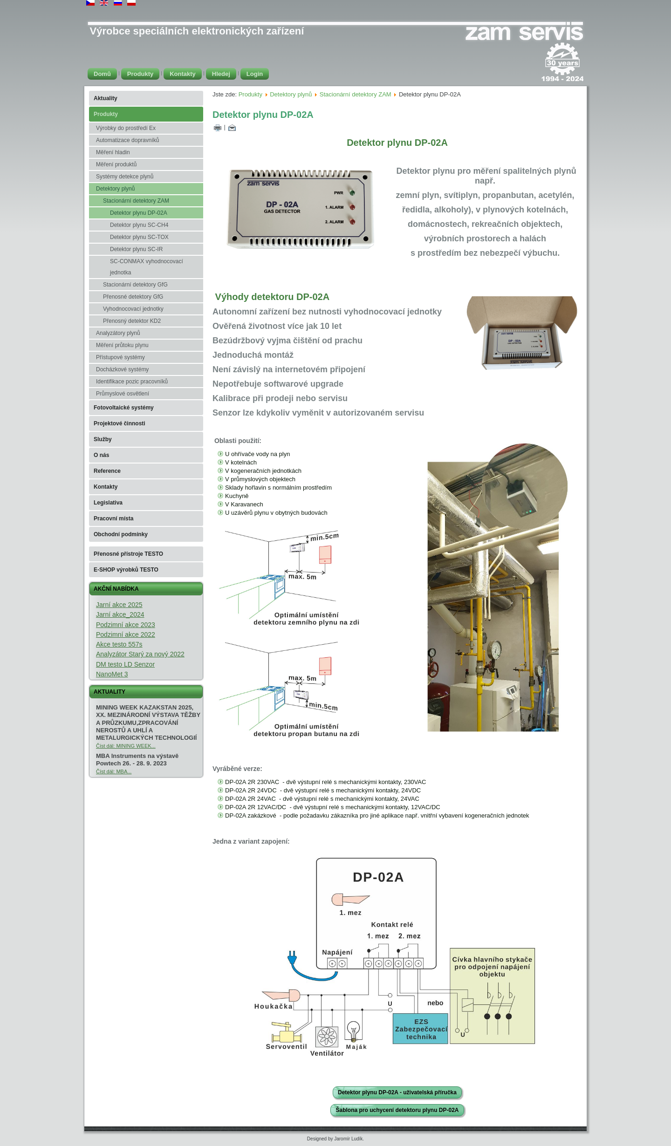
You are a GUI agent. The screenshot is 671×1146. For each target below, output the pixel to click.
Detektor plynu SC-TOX (139, 237)
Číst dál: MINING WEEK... (126, 746)
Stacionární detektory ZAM (136, 201)
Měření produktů (116, 164)
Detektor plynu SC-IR (136, 249)
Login (254, 73)
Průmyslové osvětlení (122, 393)
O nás (101, 455)
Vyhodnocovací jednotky (133, 309)
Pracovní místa (113, 518)
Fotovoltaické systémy (124, 407)
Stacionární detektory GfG (135, 284)
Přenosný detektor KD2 (132, 321)
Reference (107, 471)
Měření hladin (113, 152)
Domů (102, 73)
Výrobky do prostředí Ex (126, 128)
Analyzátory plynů (118, 333)
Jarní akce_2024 (120, 614)
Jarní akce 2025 (119, 604)
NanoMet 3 (112, 674)
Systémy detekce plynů (124, 176)
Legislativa (108, 502)
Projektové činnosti (119, 423)
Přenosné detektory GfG (133, 296)
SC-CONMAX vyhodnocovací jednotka (146, 267)
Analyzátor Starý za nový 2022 (140, 654)
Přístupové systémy (120, 357)
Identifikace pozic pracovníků (132, 381)
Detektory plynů (115, 188)
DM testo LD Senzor (125, 664)
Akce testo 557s (119, 644)
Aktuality (105, 98)
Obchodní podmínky (121, 534)
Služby (103, 439)
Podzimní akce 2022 (125, 634)
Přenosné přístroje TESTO (128, 554)
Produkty (140, 73)
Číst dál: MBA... (113, 771)
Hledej (221, 73)
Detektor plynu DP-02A (138, 213)
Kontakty (183, 73)
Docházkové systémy (122, 369)
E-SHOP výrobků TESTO (126, 569)
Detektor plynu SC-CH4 (139, 225)
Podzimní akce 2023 (125, 624)
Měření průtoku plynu (122, 345)
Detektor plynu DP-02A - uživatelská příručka (397, 1092)
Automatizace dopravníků (127, 140)
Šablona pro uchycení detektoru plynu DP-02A (397, 1110)
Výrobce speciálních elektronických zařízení (197, 31)
